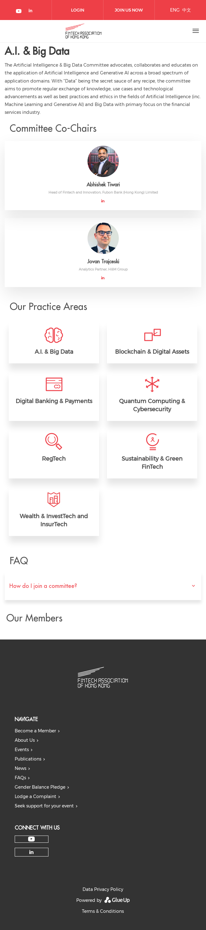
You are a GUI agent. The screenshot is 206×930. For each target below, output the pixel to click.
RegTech (54, 458)
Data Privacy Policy (103, 889)
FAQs (20, 778)
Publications (28, 759)
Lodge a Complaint (35, 796)
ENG (175, 10)
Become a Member (35, 731)
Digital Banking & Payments (54, 401)
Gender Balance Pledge (40, 787)
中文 (186, 10)
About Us (25, 740)
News (20, 768)
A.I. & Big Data (54, 351)
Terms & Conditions (103, 911)
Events (22, 749)
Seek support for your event (44, 806)
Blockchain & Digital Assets (152, 351)
